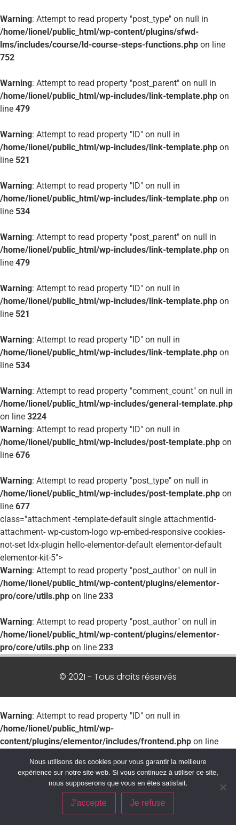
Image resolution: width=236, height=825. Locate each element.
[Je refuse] (222, 787)
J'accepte (89, 802)
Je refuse (148, 802)
